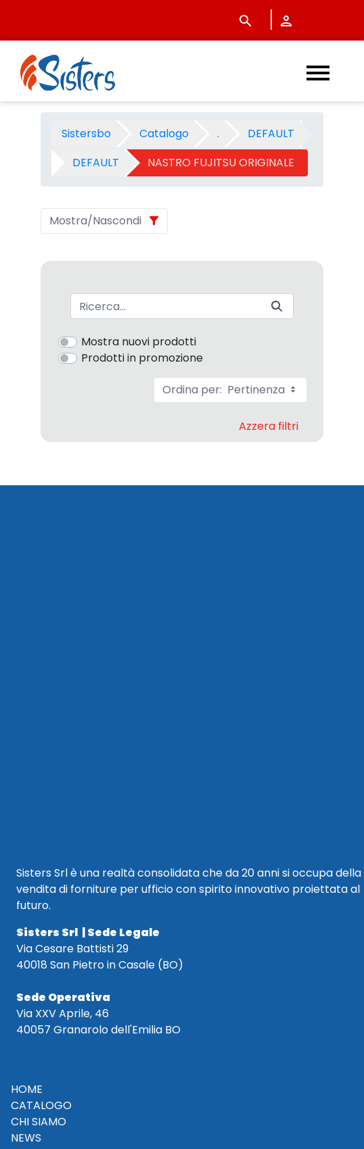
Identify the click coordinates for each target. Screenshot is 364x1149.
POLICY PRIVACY (53, 866)
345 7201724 (124, 978)
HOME (27, 752)
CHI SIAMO (38, 785)
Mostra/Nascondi (95, 220)
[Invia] (277, 306)
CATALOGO (41, 769)
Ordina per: (230, 389)
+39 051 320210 (64, 962)
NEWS (26, 801)
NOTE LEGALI (44, 882)
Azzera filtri (268, 426)
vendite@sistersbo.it (92, 994)
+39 (79, 978)
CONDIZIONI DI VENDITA (73, 833)
